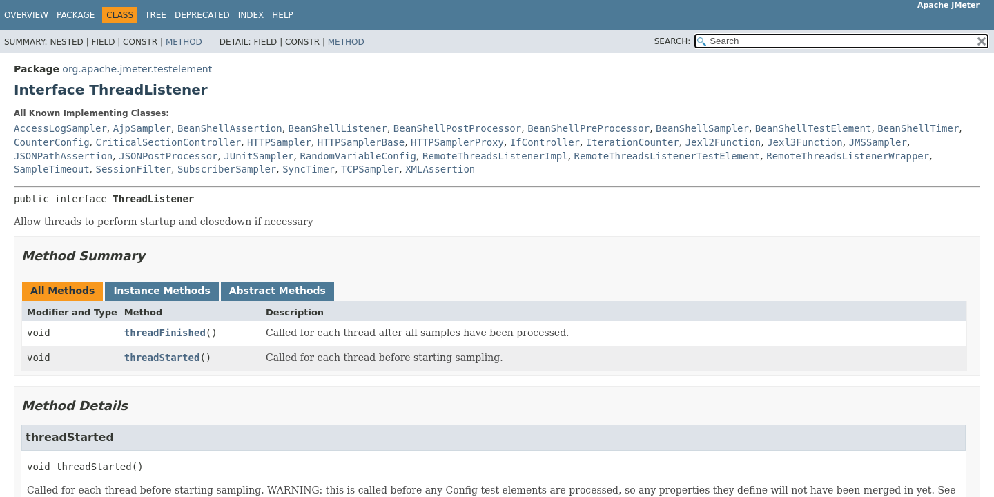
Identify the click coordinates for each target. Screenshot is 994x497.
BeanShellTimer (918, 128)
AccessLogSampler (60, 128)
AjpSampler (142, 128)
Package (76, 15)
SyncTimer (308, 169)
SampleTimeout (52, 169)
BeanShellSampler (702, 128)
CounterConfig (52, 142)
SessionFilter (133, 169)
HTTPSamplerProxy (457, 142)
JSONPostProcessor (168, 156)
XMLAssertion (440, 169)
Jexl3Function (805, 142)
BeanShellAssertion (229, 128)
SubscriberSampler (226, 169)
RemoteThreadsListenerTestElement (667, 156)
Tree (155, 15)
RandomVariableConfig (358, 156)
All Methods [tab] (62, 290)
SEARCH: (672, 41)
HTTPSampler (279, 142)
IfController (545, 142)
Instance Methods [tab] (161, 290)
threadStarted (162, 357)
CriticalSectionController (168, 142)
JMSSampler (878, 142)
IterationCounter (632, 142)
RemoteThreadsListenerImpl (495, 156)
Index (251, 15)
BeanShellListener (338, 128)
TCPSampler (370, 169)
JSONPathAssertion (63, 156)
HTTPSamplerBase (361, 142)
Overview (26, 15)
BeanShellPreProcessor (588, 128)
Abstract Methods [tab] (277, 290)
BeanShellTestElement (813, 128)
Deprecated (202, 15)
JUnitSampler (258, 156)
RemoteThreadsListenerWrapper (847, 156)
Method (184, 42)
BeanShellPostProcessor (457, 128)
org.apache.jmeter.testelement (137, 69)
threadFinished (165, 332)
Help (282, 15)
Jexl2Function (723, 142)
